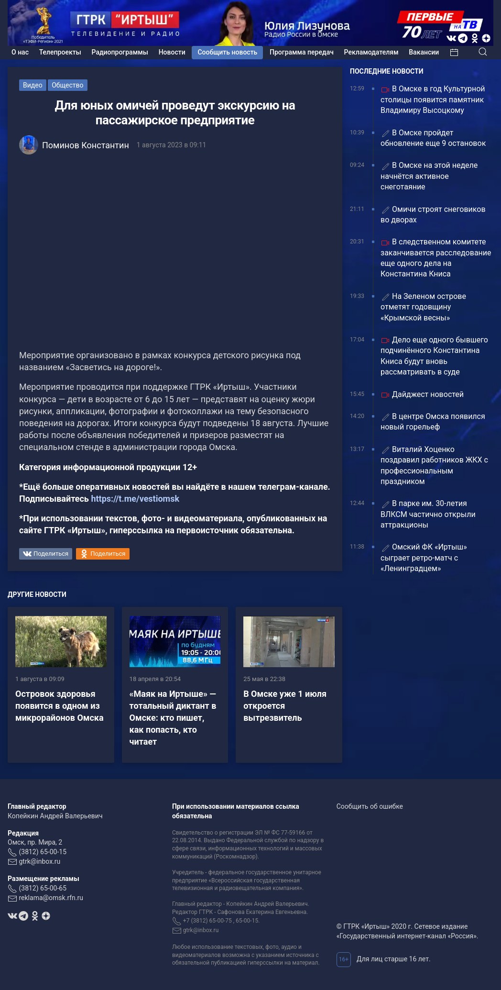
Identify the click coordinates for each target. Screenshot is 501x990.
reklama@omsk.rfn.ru (51, 898)
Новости (172, 52)
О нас (20, 52)
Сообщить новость (227, 52)
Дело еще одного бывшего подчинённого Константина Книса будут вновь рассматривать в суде (434, 355)
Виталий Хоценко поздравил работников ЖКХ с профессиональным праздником (434, 465)
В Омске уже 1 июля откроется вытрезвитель (285, 706)
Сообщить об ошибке (370, 806)
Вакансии (424, 52)
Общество (67, 85)
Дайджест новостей (422, 395)
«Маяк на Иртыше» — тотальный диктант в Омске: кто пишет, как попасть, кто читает (173, 718)
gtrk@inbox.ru (39, 861)
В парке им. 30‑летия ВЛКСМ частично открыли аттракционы (428, 514)
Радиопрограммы (120, 52)
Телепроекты (60, 52)
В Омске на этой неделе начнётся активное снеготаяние (429, 176)
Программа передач (302, 52)
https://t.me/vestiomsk (135, 499)
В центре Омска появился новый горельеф (433, 421)
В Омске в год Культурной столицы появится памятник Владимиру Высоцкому (433, 99)
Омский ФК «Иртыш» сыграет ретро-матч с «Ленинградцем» (424, 557)
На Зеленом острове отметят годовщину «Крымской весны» (423, 307)
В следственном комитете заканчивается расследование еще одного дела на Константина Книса (436, 257)
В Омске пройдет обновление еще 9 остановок (433, 138)
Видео (33, 85)
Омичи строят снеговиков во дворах (433, 214)
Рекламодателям (371, 52)
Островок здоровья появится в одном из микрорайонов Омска (59, 706)
